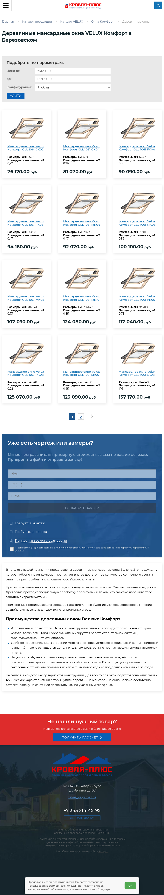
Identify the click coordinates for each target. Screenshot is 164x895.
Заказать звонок (82, 817)
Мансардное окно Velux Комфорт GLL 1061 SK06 (81, 373)
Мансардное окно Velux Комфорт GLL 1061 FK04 (137, 147)
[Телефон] (82, 485)
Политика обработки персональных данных (82, 829)
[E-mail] (82, 496)
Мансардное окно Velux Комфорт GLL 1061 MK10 (81, 298)
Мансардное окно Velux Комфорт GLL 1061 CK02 (25, 147)
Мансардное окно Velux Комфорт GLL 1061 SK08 (137, 373)
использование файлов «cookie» (49, 885)
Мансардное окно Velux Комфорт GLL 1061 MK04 (81, 222)
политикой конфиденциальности (74, 547)
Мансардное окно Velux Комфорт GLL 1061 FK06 (25, 222)
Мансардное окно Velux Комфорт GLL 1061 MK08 (25, 298)
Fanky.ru (103, 851)
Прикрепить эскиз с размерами (41, 541)
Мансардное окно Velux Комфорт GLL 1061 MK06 (137, 222)
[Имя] (82, 473)
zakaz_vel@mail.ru (82, 797)
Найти (15, 96)
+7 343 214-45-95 (82, 810)
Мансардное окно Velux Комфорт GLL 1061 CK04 (81, 147)
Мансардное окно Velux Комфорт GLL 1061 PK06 (137, 298)
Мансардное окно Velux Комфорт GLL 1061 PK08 (25, 373)
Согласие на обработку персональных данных (82, 832)
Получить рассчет (80, 737)
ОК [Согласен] (130, 885)
